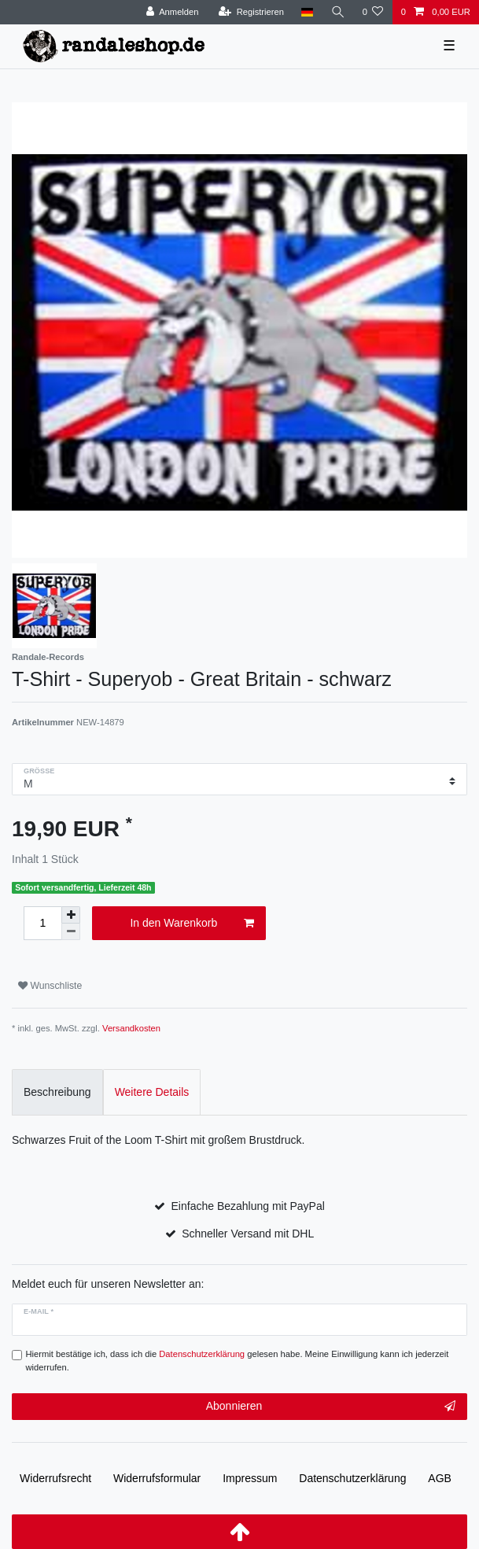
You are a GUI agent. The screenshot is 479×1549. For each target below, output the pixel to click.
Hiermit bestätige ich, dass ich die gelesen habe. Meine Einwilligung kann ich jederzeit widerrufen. (237, 1360)
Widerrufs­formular (157, 1478)
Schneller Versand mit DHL (248, 1233)
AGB (439, 1478)
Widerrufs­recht (55, 1478)
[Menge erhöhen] (70, 915)
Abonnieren (330, 1407)
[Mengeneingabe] (42, 923)
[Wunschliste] (372, 12)
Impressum (250, 1478)
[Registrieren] (251, 12)
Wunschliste (50, 985)
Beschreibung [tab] (57, 1092)
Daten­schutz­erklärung (352, 1478)
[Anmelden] (173, 12)
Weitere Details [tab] (152, 1092)
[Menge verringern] (70, 932)
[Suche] (337, 12)
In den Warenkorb (191, 923)
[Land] (307, 12)
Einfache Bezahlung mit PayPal (248, 1206)
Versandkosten (131, 1028)
